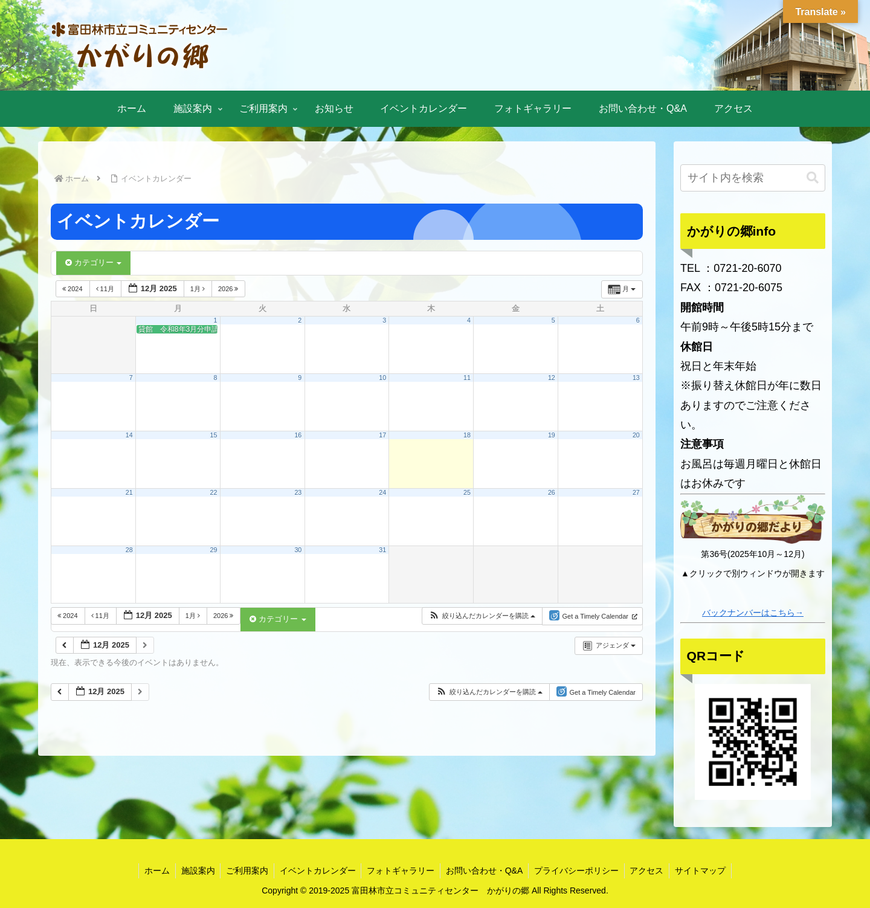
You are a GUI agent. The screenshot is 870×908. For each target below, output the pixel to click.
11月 (106, 288)
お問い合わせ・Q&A (485, 870)
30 (297, 549)
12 (551, 377)
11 (467, 377)
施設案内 (193, 870)
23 (297, 492)
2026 (229, 288)
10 (382, 377)
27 (636, 492)
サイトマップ (706, 870)
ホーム (151, 870)
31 (382, 549)
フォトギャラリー (400, 870)
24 (382, 492)
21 (129, 492)
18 (467, 435)
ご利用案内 (244, 870)
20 (636, 435)
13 (636, 377)
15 (214, 435)
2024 (73, 288)
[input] (752, 178)
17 (382, 435)
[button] (481, 616)
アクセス (651, 870)
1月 (198, 288)
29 (214, 549)
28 (129, 549)
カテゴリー (93, 262)
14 (129, 435)
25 (467, 492)
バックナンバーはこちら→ (753, 612)
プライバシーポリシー (579, 870)
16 (297, 435)
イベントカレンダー (316, 870)
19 (551, 435)
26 (551, 492)
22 (214, 492)
